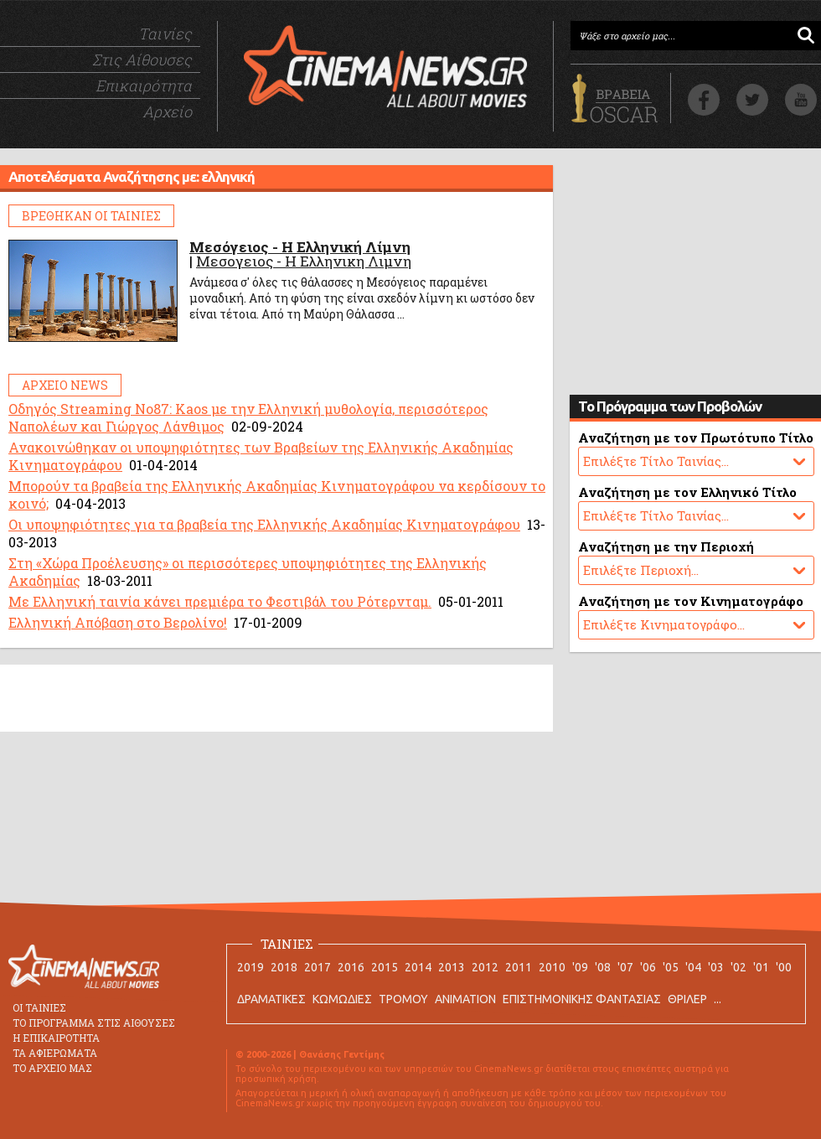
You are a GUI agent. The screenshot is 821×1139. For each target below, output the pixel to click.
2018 (284, 967)
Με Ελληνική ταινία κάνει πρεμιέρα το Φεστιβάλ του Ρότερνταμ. (219, 601)
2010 (552, 967)
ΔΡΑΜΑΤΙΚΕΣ (271, 999)
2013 (451, 967)
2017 (317, 967)
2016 (351, 967)
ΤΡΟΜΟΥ (403, 999)
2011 (518, 967)
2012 (485, 967)
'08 (603, 967)
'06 (648, 967)
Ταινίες (165, 33)
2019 (250, 967)
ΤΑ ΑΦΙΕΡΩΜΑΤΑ (55, 1052)
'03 (716, 967)
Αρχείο (167, 111)
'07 (625, 967)
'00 (784, 967)
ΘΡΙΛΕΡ (687, 999)
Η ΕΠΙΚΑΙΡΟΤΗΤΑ (56, 1037)
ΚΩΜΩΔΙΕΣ (342, 999)
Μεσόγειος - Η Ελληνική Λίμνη (299, 246)
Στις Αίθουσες (142, 59)
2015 (384, 967)
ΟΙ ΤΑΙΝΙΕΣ (39, 1007)
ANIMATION (465, 999)
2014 (418, 967)
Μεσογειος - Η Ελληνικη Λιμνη (303, 261)
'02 (738, 967)
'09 (580, 967)
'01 (761, 967)
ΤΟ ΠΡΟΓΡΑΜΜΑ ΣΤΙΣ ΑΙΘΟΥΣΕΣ (94, 1022)
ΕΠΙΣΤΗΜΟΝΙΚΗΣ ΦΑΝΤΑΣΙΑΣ (582, 999)
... (717, 999)
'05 (671, 967)
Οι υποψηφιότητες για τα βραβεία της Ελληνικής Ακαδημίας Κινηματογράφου (264, 524)
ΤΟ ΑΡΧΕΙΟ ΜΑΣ (52, 1067)
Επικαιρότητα (144, 85)
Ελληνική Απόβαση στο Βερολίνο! (117, 622)
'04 (693, 967)
